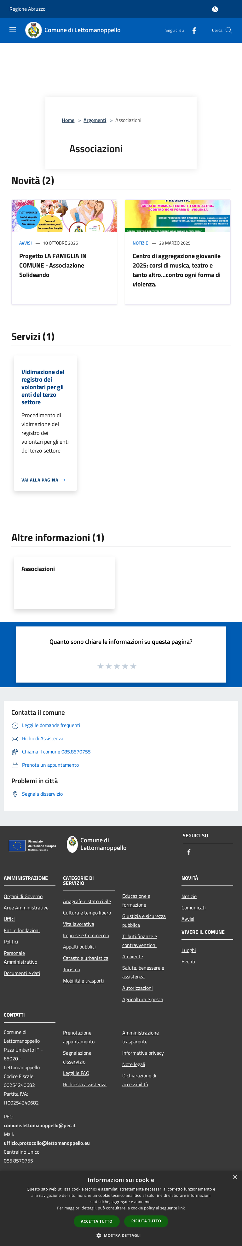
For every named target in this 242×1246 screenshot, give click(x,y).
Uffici (9, 919)
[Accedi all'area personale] (215, 9)
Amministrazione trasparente (140, 1037)
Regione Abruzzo (27, 9)
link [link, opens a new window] (181, 1208)
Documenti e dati (22, 973)
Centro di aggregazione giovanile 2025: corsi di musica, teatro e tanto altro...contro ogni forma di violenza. (177, 270)
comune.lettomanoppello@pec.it (40, 1125)
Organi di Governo (23, 896)
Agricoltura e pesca (142, 999)
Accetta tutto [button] (96, 1221)
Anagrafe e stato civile (87, 901)
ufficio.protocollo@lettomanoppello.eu (47, 1143)
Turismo (71, 969)
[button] (121, 1235)
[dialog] (121, 1208)
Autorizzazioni (137, 988)
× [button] (235, 1177)
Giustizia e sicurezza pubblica (144, 920)
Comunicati (194, 907)
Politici (11, 941)
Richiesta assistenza (85, 1084)
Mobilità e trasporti (83, 980)
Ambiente (132, 956)
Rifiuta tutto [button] (146, 1221)
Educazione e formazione (136, 900)
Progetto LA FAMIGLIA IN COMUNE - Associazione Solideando (53, 265)
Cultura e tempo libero (87, 912)
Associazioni (38, 569)
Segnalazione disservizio (77, 1057)
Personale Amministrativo (20, 957)
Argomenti (95, 120)
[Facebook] (191, 30)
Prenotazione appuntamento (79, 1037)
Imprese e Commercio (86, 935)
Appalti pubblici (79, 946)
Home (68, 120)
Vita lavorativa (78, 924)
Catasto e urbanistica (85, 958)
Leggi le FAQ (76, 1073)
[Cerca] (229, 30)
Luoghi (189, 950)
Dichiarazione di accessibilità (139, 1080)
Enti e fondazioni (22, 930)
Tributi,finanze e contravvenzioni (139, 940)
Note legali (133, 1064)
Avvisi (25, 242)
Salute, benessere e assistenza (143, 972)
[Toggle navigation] (12, 29)
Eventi (188, 961)
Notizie (140, 242)
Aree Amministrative (26, 907)
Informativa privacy (143, 1053)
